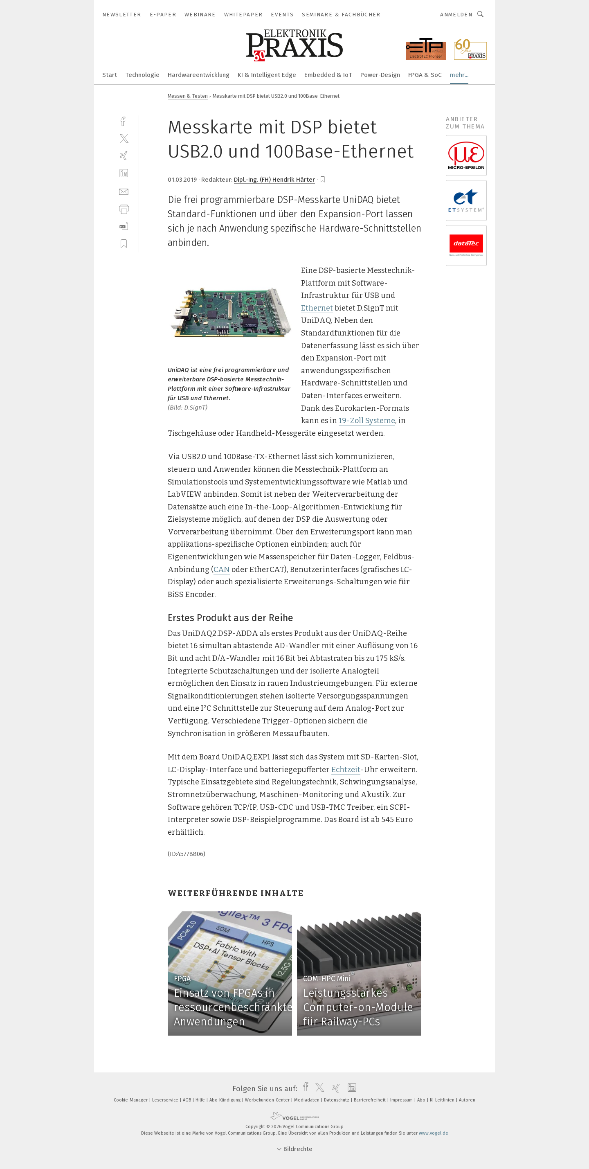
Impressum (402, 1100)
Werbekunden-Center (268, 1100)
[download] (124, 226)
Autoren (467, 1100)
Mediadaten (307, 1100)
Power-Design (380, 75)
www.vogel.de (433, 1133)
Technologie (142, 75)
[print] (124, 208)
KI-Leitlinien (443, 1100)
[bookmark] (322, 179)
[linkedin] (124, 173)
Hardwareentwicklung (198, 75)
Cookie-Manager (131, 1100)
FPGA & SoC (425, 75)
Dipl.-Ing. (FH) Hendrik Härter (274, 179)
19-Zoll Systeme (367, 420)
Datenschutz (337, 1100)
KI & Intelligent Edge (267, 75)
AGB (187, 1100)
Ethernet (317, 308)
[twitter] (124, 138)
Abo (422, 1100)
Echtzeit (345, 769)
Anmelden (456, 14)
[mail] (124, 191)
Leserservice (166, 1100)
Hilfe (201, 1100)
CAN (222, 569)
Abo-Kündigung (225, 1100)
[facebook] (124, 120)
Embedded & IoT (328, 75)
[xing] (124, 156)
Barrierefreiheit (370, 1100)
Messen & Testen (188, 96)
